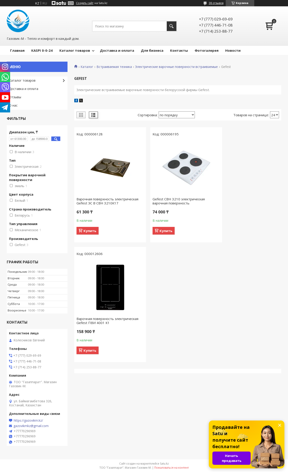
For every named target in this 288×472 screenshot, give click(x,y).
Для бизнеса (152, 50)
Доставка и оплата (117, 50)
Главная (17, 50)
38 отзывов (216, 3)
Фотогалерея (206, 50)
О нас (13, 105)
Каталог (87, 67)
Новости (233, 50)
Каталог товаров (74, 50)
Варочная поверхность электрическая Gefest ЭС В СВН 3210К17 (102, 203)
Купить (89, 235)
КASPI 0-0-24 (42, 50)
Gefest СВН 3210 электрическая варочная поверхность (173, 201)
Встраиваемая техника (114, 67)
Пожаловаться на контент (171, 468)
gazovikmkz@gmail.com (31, 426)
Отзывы (15, 97)
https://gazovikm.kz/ (28, 420)
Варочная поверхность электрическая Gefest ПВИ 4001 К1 (246, 201)
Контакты (179, 50)
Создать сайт (84, 3)
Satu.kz (164, 463)
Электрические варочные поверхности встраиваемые (176, 67)
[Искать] (171, 26)
